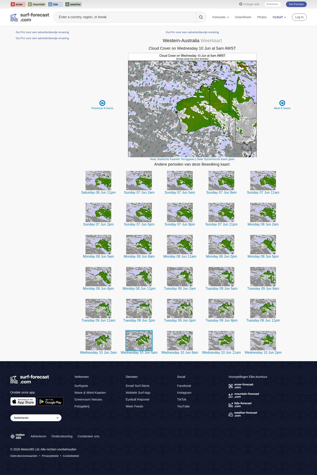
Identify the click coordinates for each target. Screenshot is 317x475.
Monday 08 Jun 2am (263, 224)
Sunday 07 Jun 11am (263, 192)
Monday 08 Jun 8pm (98, 288)
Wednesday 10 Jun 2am (98, 352)
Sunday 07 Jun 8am (221, 192)
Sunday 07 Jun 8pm (180, 224)
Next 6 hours (282, 105)
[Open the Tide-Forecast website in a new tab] (55, 4)
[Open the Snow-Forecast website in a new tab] (18, 4)
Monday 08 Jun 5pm (263, 256)
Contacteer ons (88, 436)
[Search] (201, 17)
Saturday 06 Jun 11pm (98, 192)
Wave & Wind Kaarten (90, 392)
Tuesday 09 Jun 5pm (180, 320)
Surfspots (81, 385)
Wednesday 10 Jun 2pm (263, 352)
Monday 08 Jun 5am (98, 256)
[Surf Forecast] (29, 17)
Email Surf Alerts (138, 385)
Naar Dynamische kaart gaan (216, 159)
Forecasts (220, 17)
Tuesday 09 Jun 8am (263, 288)
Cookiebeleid (71, 455)
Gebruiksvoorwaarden (23, 455)
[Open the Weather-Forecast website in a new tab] (73, 4)
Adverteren (38, 436)
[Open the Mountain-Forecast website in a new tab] (36, 4)
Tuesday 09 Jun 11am (98, 320)
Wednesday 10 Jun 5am (139, 352)
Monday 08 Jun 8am (139, 256)
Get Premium (296, 4)
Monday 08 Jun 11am (179, 256)
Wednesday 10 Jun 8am (179, 352)
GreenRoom (243, 17)
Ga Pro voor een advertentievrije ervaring (42, 32)
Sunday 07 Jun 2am (139, 192)
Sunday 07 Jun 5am (180, 192)
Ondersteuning (61, 436)
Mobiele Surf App (138, 392)
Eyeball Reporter (138, 399)
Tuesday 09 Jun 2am (180, 288)
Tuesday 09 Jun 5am (221, 288)
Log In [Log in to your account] (299, 17)
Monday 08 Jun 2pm (221, 256)
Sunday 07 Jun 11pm (221, 224)
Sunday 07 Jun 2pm (98, 224)
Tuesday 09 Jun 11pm (263, 320)
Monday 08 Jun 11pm (139, 288)
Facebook (184, 385)
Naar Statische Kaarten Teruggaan (172, 159)
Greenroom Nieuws (88, 399)
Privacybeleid (50, 455)
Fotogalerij (81, 406)
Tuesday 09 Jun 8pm (221, 320)
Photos (262, 17)
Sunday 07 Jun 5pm (139, 224)
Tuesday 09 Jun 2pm (139, 320)
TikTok (181, 399)
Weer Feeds (134, 406)
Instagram (184, 392)
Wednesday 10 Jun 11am (221, 352)
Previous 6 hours (102, 105)
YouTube (183, 406)
